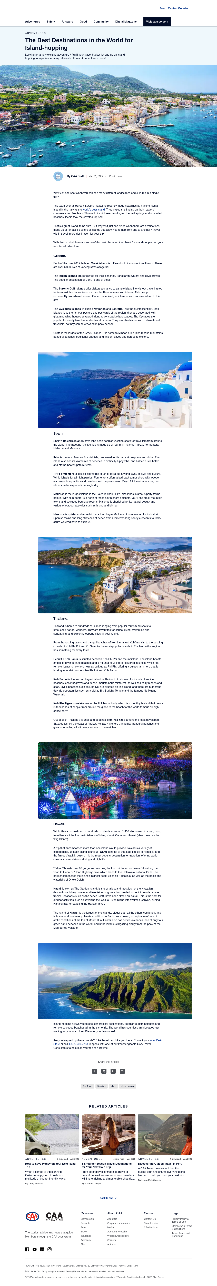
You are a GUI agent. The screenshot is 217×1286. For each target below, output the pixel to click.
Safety (51, 21)
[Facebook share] (94, 1071)
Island (113, 1086)
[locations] (173, 8)
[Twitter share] (103, 1071)
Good (83, 21)
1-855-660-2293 (78, 1044)
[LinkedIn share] (113, 1071)
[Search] (190, 22)
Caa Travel (87, 1086)
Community (101, 21)
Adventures (32, 21)
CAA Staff (77, 176)
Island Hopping (127, 1086)
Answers (67, 21)
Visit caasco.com (157, 21)
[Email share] (122, 1071)
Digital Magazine (126, 21)
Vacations (101, 1086)
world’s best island (94, 209)
